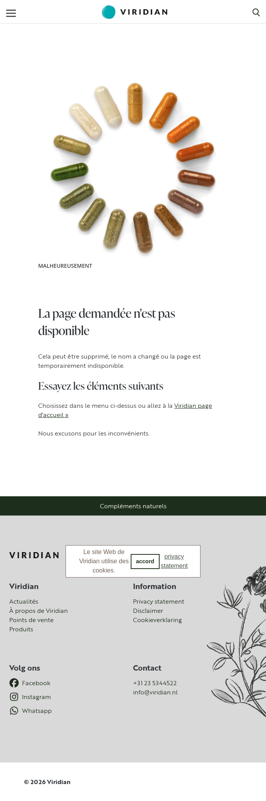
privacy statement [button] (174, 561)
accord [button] (145, 561)
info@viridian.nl (155, 692)
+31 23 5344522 (155, 683)
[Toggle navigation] (11, 13)
